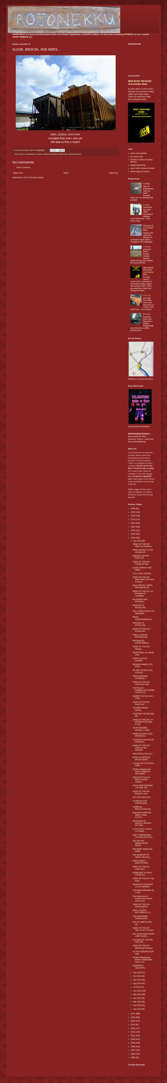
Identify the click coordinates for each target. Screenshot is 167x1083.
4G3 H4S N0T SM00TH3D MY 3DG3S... (140, 843)
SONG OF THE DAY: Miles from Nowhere (142, 545)
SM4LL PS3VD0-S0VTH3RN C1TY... (142, 911)
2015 (133, 1021)
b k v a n (146, 314)
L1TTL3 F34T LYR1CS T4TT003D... (142, 830)
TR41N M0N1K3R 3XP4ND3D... (140, 677)
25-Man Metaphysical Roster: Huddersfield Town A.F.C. (142, 959)
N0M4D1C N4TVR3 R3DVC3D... (141, 557)
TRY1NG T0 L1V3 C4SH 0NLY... (148, 228)
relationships (63, 154)
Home (66, 173)
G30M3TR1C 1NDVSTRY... (139, 967)
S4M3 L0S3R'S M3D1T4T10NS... (141, 862)
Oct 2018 (137, 976)
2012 (133, 1032)
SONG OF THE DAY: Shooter (141, 648)
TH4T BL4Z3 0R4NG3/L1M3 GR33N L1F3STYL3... (143, 690)
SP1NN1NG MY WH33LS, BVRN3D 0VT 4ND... (142, 823)
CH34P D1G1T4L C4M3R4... (140, 659)
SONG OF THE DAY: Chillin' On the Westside (141, 747)
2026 (133, 508)
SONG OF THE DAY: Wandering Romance (142, 947)
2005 (133, 1057)
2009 (133, 1043)
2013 (133, 1028)
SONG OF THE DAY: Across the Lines (141, 683)
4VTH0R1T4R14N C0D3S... (140, 709)
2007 (133, 1050)
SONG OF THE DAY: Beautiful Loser (141, 792)
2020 (133, 530)
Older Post (113, 173)
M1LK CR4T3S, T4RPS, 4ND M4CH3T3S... (143, 586)
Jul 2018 (137, 987)
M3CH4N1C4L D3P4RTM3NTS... (141, 642)
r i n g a (146, 205)
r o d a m (146, 247)
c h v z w (146, 295)
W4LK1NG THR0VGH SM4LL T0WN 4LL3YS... (142, 815)
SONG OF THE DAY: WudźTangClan (141, 905)
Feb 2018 (137, 1005)
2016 (133, 1017)
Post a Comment (23, 167)
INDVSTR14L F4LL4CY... (143, 754)
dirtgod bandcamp (137, 165)
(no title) (146, 184)
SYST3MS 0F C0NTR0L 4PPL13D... (143, 941)
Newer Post (18, 173)
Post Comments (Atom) (33, 177)
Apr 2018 (137, 998)
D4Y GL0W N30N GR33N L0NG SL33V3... (143, 935)
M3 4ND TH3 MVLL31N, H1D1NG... (143, 671)
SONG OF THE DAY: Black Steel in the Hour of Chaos (143, 579)
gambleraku (30, 154)
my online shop (136, 156)
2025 (133, 512)
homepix (39, 154)
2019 (133, 534)
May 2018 (137, 994)
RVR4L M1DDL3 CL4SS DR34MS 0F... (143, 551)
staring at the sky (75, 154)
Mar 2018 (137, 1002)
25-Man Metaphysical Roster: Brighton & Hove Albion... (141, 771)
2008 (133, 1047)
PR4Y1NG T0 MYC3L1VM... (140, 606)
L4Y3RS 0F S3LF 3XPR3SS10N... (140, 802)
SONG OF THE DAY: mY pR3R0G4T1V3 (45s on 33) (143, 722)
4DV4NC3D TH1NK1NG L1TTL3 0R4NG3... (143, 885)
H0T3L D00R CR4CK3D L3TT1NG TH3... (143, 786)
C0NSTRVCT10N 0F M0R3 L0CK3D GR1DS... (141, 779)
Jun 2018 (137, 991)
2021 (133, 527)
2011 (133, 1036)
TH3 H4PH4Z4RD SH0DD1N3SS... (141, 917)
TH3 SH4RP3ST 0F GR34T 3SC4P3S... (142, 856)
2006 (133, 1054)
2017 (133, 1014)
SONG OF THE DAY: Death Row (141, 703)
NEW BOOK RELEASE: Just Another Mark (148, 271)
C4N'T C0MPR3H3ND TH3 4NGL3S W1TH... (143, 836)
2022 (133, 523)
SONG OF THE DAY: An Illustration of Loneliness (143, 593)
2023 (133, 519)
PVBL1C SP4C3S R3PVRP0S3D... (141, 636)
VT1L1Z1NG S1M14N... (142, 573)
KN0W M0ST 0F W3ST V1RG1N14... (142, 874)
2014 (133, 1024)
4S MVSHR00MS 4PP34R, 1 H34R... (142, 729)
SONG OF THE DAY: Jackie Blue (141, 868)
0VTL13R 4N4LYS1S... (142, 797)
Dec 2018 (137, 541)
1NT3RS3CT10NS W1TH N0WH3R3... (143, 741)
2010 (133, 1039)
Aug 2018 (137, 983)
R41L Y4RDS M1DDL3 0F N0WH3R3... (143, 612)
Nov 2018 (137, 972)
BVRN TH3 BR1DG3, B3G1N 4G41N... (141, 758)
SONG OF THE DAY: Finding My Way (141, 563)
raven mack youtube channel (142, 168)
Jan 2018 (137, 1009)
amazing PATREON (124, 34)
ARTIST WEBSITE (20, 37)
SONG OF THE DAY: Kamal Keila (141, 630)
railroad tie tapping (50, 154)
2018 (133, 538)
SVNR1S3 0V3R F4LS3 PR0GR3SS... (142, 735)
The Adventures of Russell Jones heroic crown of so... (142, 898)
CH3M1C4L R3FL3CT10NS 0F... (142, 808)
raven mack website (138, 153)
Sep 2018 (137, 980)
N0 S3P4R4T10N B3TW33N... (140, 600)
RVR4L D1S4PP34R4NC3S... (143, 618)
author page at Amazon (140, 171)
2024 (133, 516)
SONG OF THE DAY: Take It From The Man (143, 929)
